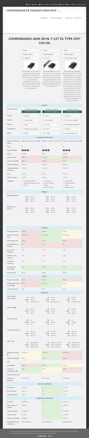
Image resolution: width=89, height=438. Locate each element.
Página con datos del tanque (31, 141)
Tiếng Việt (82, 4)
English (28, 4)
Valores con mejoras (31, 111)
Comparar (43, 18)
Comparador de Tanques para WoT (34, 10)
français (42, 4)
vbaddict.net (11, 424)
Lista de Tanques (56, 18)
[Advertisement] (44, 26)
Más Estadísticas (27, 422)
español (48, 4)
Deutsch (35, 4)
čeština (67, 4)
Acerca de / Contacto (73, 18)
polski (61, 4)
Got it (50, 436)
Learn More (42, 436)
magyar (55, 4)
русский (74, 4)
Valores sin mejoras (31, 109)
